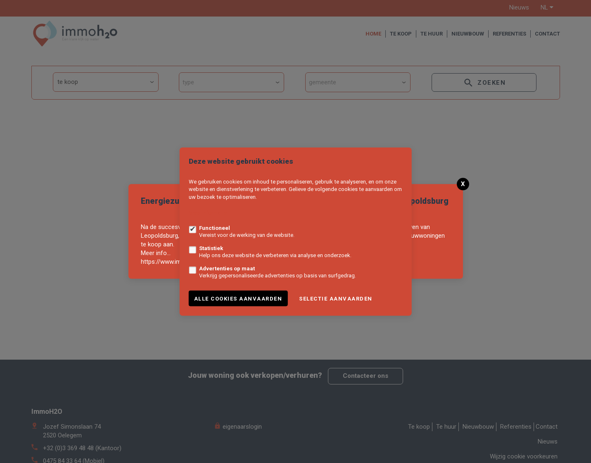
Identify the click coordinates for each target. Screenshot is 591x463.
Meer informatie (208, 213)
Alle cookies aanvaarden (238, 298)
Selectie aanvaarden (336, 298)
